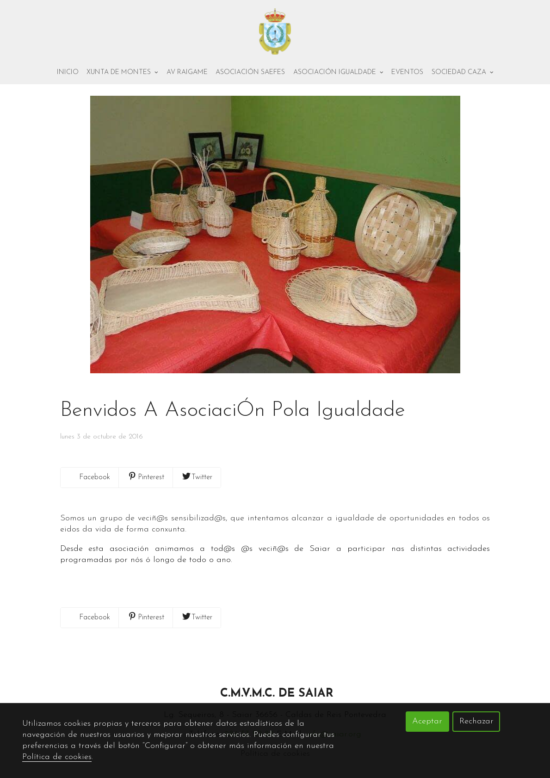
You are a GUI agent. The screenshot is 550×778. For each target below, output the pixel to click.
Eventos (407, 72)
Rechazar (476, 721)
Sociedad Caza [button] (463, 72)
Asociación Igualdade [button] (338, 72)
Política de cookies (57, 757)
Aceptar (427, 721)
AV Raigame (187, 72)
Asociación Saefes (250, 72)
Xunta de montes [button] (122, 72)
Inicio (68, 72)
